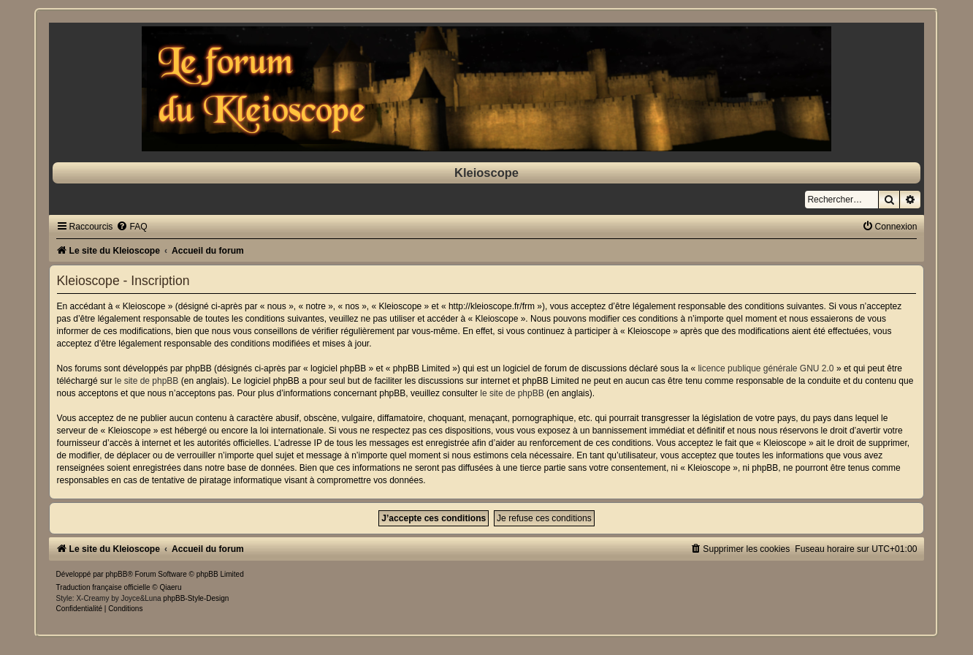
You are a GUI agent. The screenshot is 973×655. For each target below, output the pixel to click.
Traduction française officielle (103, 587)
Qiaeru (171, 587)
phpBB (116, 574)
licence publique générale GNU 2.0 (765, 368)
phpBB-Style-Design (196, 598)
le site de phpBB (146, 381)
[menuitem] (131, 227)
